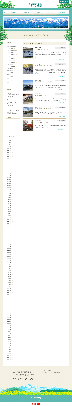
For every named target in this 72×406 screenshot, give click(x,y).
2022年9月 (10, 215)
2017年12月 (10, 308)
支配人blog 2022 (11, 64)
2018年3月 (10, 302)
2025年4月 (10, 160)
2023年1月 (10, 207)
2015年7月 (10, 349)
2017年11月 (10, 310)
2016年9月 (10, 337)
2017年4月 (10, 323)
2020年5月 (10, 256)
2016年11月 (10, 333)
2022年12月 (10, 209)
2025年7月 (10, 154)
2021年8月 (10, 237)
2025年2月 (10, 164)
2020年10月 (10, 252)
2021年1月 (10, 248)
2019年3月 (10, 280)
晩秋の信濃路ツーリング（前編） (13, 102)
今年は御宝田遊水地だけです (13, 94)
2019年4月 (10, 278)
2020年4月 (10, 258)
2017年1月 (10, 329)
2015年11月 (10, 345)
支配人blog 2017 (11, 82)
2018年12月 (10, 286)
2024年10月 (10, 171)
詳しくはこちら (62, 59)
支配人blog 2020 (11, 70)
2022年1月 (10, 227)
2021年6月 (10, 240)
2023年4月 (10, 201)
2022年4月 (10, 223)
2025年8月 (10, 152)
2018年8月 (10, 292)
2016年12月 (10, 331)
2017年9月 (10, 313)
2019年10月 (10, 268)
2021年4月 (10, 244)
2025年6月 (10, 156)
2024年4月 (10, 181)
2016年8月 (10, 339)
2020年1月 (10, 262)
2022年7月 (10, 217)
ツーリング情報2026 (12, 46)
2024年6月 (10, 177)
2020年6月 (10, 254)
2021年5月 (10, 242)
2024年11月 (10, 169)
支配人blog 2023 (11, 60)
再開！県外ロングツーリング (13, 106)
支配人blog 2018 (11, 78)
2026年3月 (10, 140)
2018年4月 (10, 300)
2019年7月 (10, 272)
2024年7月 (10, 175)
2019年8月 (10, 270)
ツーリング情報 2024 (12, 54)
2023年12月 (10, 187)
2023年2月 (10, 205)
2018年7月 (10, 294)
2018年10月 (10, 290)
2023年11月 (10, 189)
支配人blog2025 (11, 52)
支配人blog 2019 (11, 74)
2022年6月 (10, 219)
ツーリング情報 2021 (12, 66)
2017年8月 (10, 315)
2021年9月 (10, 235)
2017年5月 (10, 321)
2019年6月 (10, 274)
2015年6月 (10, 351)
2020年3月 (10, 260)
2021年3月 (10, 246)
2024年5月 (10, 179)
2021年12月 (10, 229)
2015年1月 (10, 359)
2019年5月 (10, 276)
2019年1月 (10, 284)
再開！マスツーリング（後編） (13, 109)
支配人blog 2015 (11, 86)
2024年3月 (10, 183)
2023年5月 (10, 199)
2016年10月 (10, 335)
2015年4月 (10, 355)
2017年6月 (10, 319)
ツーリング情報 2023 (12, 58)
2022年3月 (10, 225)
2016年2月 (10, 343)
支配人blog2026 (11, 48)
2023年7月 (10, 195)
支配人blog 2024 (11, 56)
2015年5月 (10, 353)
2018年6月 (10, 296)
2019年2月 (10, 282)
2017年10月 (10, 311)
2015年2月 (10, 357)
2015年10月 (10, 347)
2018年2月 (10, 304)
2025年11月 (10, 146)
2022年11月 (10, 211)
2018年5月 (10, 298)
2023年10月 (10, 191)
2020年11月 (10, 250)
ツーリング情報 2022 (12, 62)
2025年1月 (10, 166)
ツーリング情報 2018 (12, 76)
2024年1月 (10, 185)
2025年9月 (10, 150)
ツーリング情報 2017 (12, 80)
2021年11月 (10, 231)
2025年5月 (10, 158)
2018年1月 (10, 306)
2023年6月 (10, 197)
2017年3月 (10, 325)
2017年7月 (10, 317)
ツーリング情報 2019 (12, 72)
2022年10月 (10, 213)
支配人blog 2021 (11, 68)
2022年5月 (10, 221)
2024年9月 (10, 173)
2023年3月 (10, 203)
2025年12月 (10, 144)
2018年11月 (10, 288)
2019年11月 (10, 266)
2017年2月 (10, 327)
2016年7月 (10, 341)
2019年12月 (10, 264)
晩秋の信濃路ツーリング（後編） (13, 98)
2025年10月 (10, 148)
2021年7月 (10, 239)
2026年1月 (10, 142)
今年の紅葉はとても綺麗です (13, 113)
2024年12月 (10, 168)
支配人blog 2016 (11, 84)
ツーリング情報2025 (12, 50)
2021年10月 (10, 233)
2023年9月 (10, 193)
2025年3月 (10, 162)
